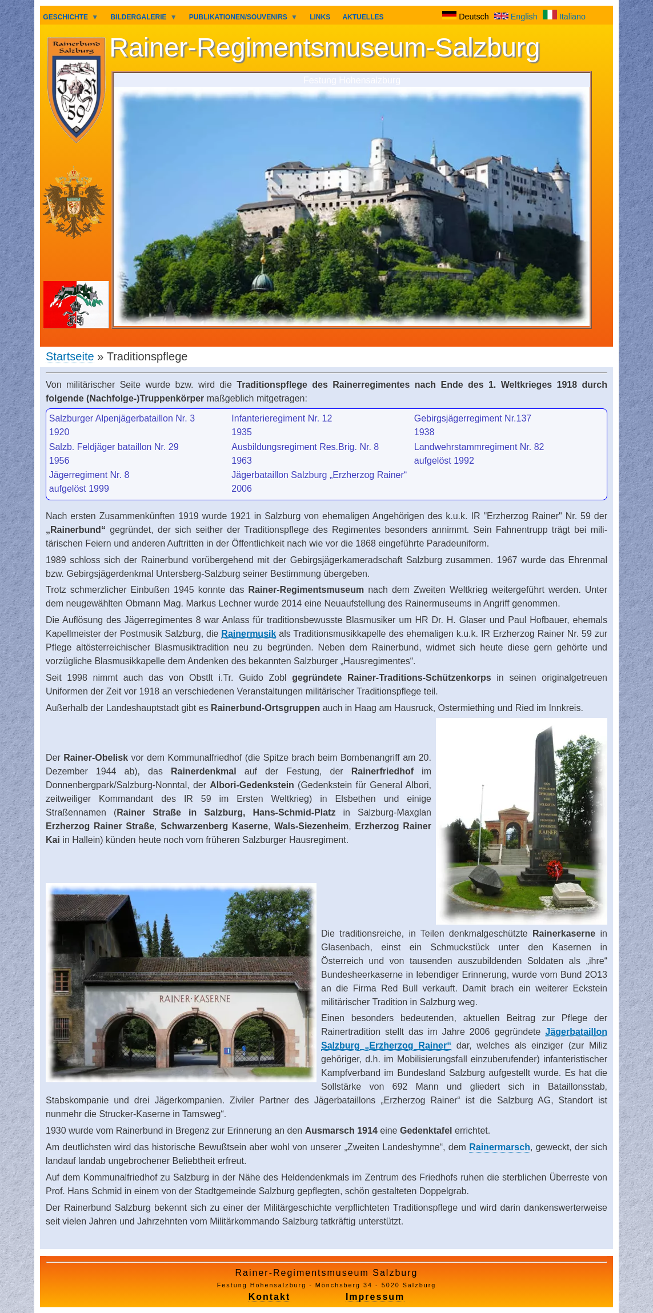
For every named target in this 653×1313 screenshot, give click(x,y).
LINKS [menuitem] (320, 17)
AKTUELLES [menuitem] (362, 17)
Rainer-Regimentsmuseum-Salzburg (324, 47)
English (517, 16)
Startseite (70, 356)
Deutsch (466, 16)
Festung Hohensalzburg (351, 80)
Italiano (564, 16)
